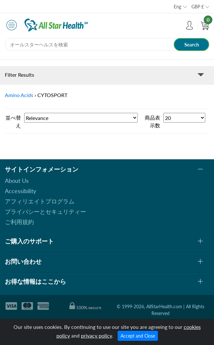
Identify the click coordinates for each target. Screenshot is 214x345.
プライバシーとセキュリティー (45, 211)
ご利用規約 (19, 221)
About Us (17, 180)
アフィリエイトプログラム (39, 201)
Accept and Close (138, 336)
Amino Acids (19, 95)
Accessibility (20, 190)
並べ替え (13, 121)
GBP (197, 6)
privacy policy (96, 335)
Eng (177, 6)
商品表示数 (152, 121)
